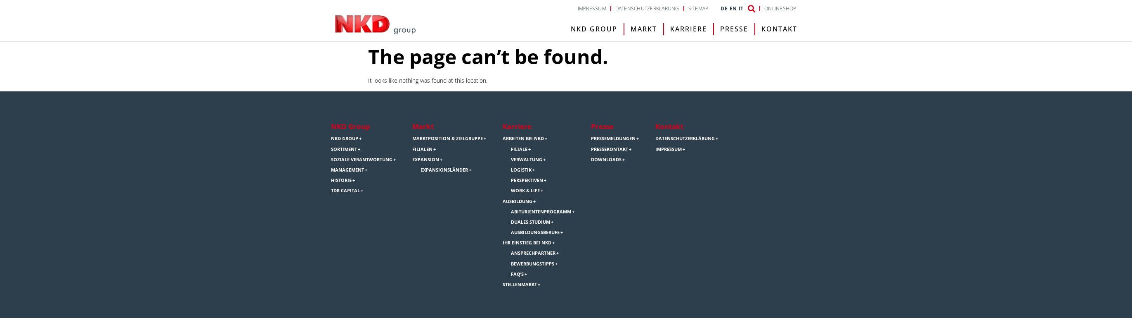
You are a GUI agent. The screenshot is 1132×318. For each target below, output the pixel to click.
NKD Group (594, 28)
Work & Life (525, 191)
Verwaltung (526, 160)
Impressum (592, 8)
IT (741, 8)
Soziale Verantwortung (361, 160)
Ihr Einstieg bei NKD (527, 243)
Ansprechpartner (533, 253)
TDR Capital (345, 191)
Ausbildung (517, 201)
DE (724, 8)
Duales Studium (530, 222)
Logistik (521, 170)
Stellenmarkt (520, 284)
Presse (734, 28)
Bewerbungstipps (532, 264)
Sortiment (344, 149)
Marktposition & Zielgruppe (447, 138)
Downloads (606, 160)
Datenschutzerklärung (647, 8)
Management (347, 170)
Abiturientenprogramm (541, 212)
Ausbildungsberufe (535, 232)
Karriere (688, 28)
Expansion (425, 160)
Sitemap (698, 8)
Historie (341, 180)
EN (733, 8)
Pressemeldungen (613, 138)
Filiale (519, 149)
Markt (644, 28)
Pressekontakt (609, 149)
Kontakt (779, 28)
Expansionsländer (444, 170)
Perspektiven (527, 180)
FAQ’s (517, 274)
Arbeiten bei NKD (523, 138)
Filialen (422, 149)
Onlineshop (780, 8)
